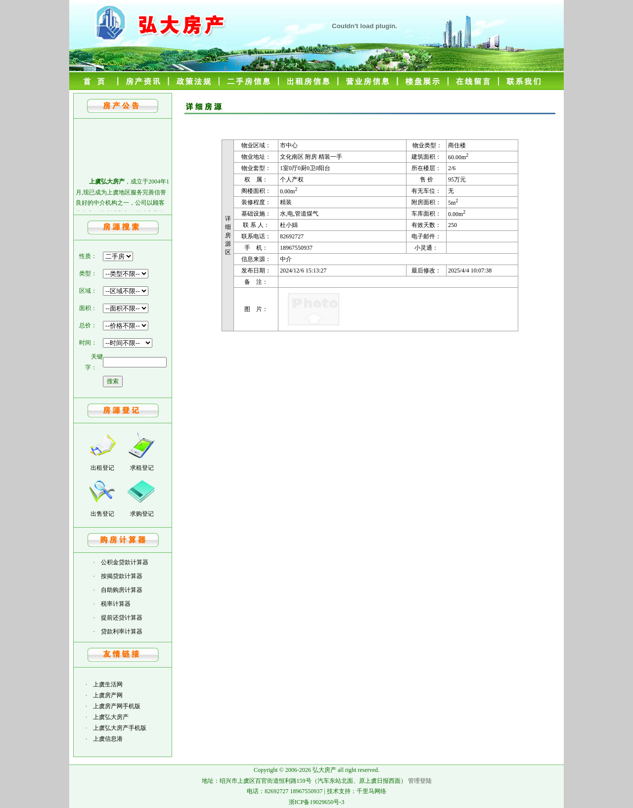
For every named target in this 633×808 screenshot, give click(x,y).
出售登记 (102, 513)
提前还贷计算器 (121, 617)
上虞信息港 (108, 738)
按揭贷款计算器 (121, 576)
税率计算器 (116, 603)
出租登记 (102, 467)
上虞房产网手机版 (116, 706)
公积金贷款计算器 (124, 562)
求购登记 (142, 513)
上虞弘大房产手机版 (119, 727)
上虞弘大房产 (111, 717)
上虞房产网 (108, 695)
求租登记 (142, 467)
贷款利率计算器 (121, 631)
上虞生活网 (108, 684)
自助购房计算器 (121, 589)
